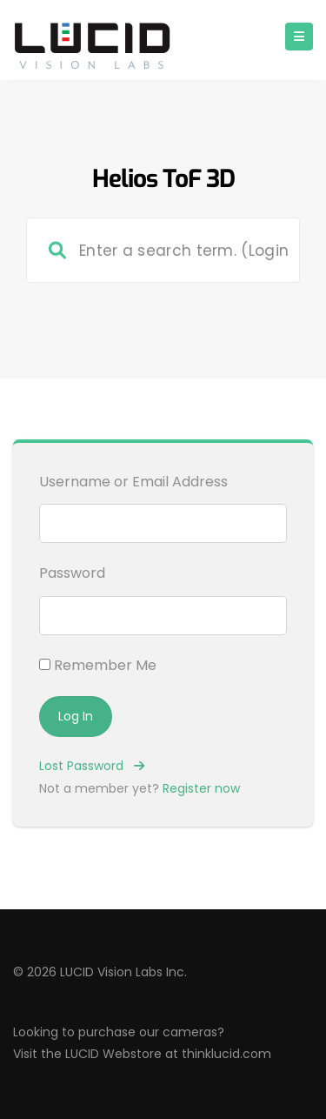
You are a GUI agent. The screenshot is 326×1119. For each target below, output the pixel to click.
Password (72, 573)
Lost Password (91, 765)
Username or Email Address (133, 482)
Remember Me (97, 665)
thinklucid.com (226, 1053)
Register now (201, 788)
